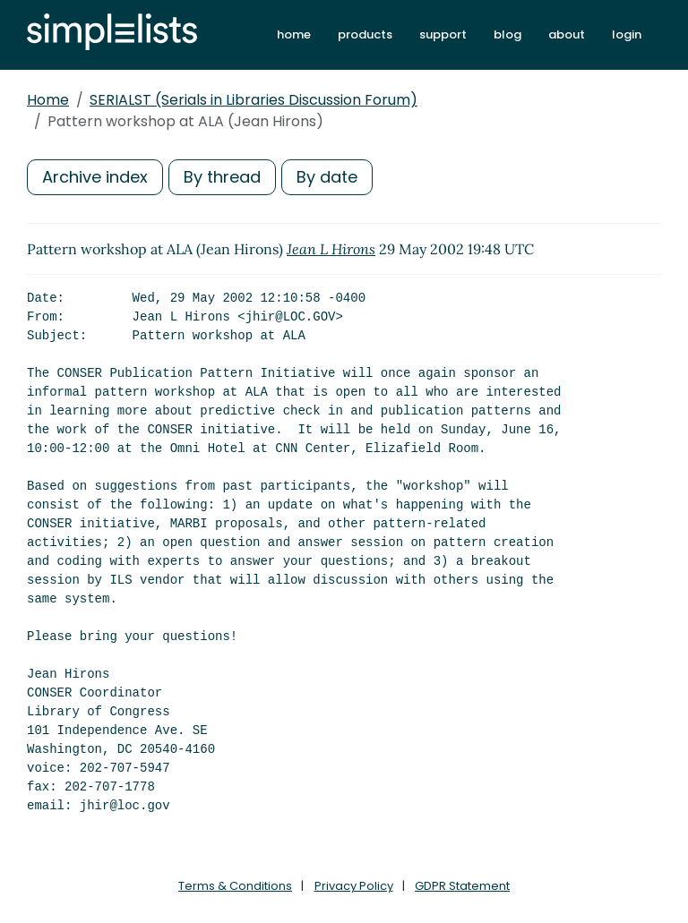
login (626, 34)
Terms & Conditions (235, 885)
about (566, 34)
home (294, 34)
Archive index (95, 177)
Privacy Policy (353, 885)
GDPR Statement (462, 885)
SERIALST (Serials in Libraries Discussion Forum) (253, 100)
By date (327, 177)
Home (48, 100)
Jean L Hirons (331, 249)
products (365, 34)
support (443, 34)
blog (507, 34)
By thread (222, 177)
